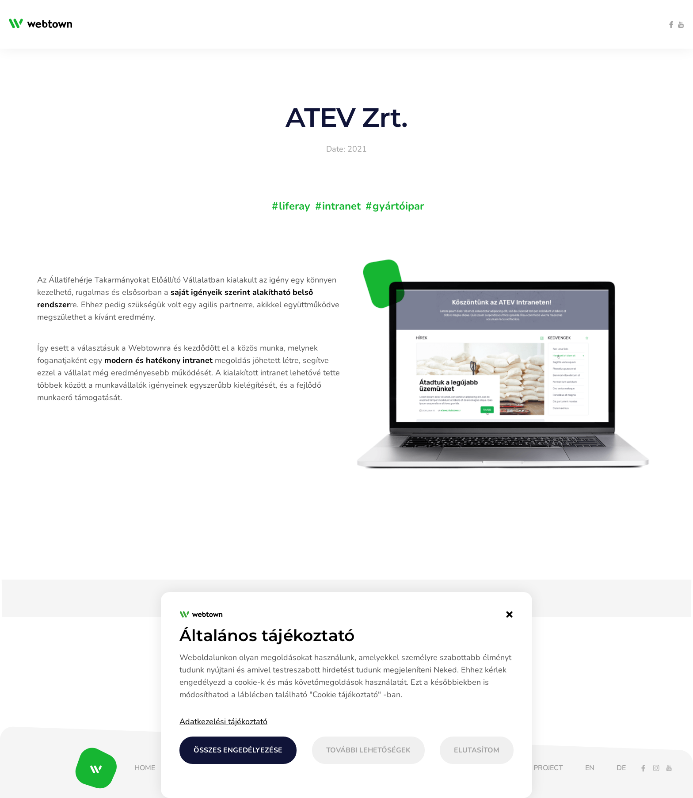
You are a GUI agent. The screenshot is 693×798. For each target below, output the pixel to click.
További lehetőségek (368, 750)
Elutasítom (476, 750)
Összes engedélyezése (238, 750)
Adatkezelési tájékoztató (223, 721)
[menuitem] (201, 24)
